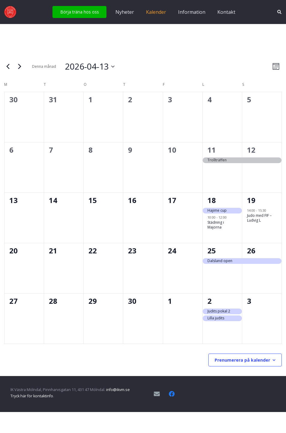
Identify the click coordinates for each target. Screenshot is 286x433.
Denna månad (44, 66)
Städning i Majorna (215, 225)
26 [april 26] (251, 250)
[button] (279, 11)
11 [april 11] (211, 150)
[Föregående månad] (7, 66)
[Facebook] (171, 394)
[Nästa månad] (19, 66)
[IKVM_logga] (10, 12)
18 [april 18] (211, 200)
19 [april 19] (251, 200)
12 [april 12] (251, 150)
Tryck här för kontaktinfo (31, 396)
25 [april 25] (211, 250)
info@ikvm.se (118, 389)
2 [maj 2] (209, 301)
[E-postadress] (156, 394)
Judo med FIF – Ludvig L (259, 218)
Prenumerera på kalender (242, 360)
